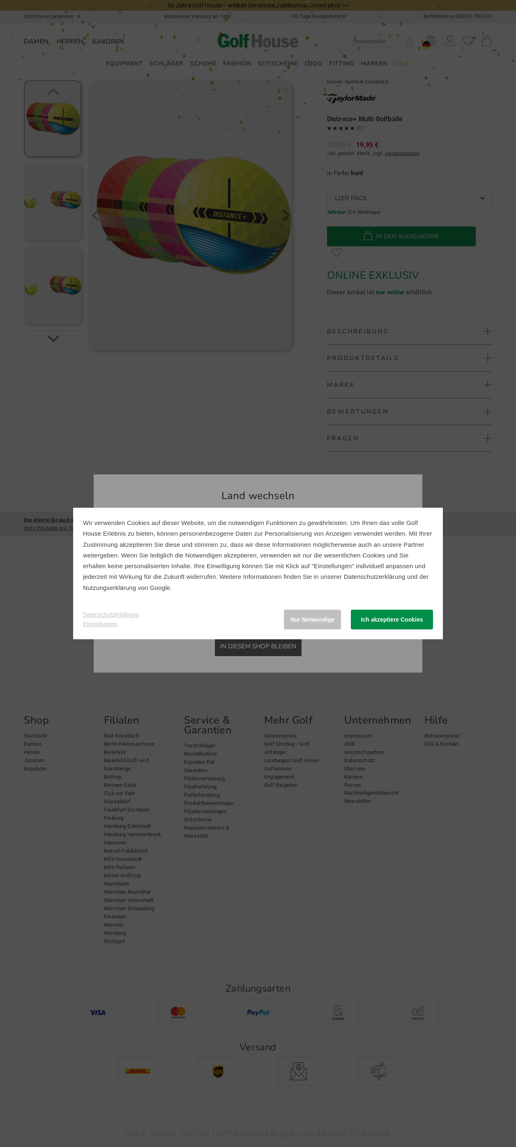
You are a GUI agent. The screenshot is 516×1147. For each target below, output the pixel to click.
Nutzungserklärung (109, 587)
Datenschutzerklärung (374, 576)
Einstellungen (100, 624)
